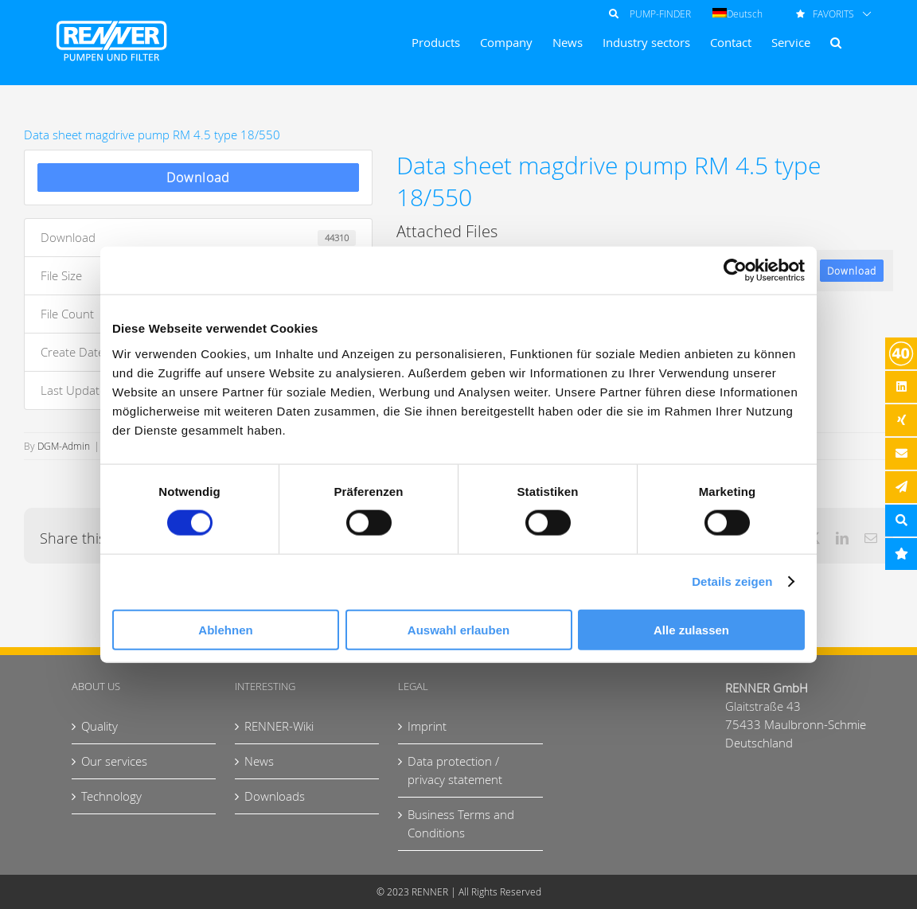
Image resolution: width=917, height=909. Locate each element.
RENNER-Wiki (279, 726)
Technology (111, 796)
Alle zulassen (691, 629)
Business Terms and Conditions (461, 823)
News (259, 761)
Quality (99, 726)
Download (198, 177)
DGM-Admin (63, 445)
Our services (114, 761)
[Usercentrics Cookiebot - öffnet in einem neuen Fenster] (735, 271)
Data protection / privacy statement (455, 770)
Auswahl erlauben (458, 629)
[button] (835, 43)
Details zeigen (732, 581)
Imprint (427, 726)
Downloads (274, 796)
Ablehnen (225, 629)
